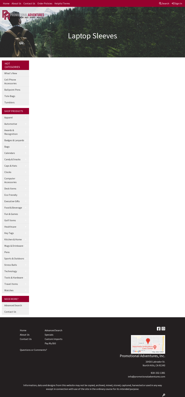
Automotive (10, 123)
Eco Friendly (10, 194)
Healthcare (10, 226)
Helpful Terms (62, 3)
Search (164, 3)
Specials (97, 13)
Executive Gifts (12, 201)
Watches (9, 290)
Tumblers (9, 102)
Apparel (8, 117)
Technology (10, 271)
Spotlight (132, 13)
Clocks (7, 172)
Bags (7, 146)
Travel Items (11, 283)
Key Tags (9, 233)
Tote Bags (9, 96)
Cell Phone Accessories (10, 81)
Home (6, 3)
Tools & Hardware (13, 277)
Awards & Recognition (11, 132)
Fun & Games (11, 213)
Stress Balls (10, 264)
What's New (10, 73)
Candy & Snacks (12, 159)
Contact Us (29, 3)
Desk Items (10, 188)
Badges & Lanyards (14, 140)
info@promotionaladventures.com (146, 376)
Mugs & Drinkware (13, 245)
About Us (16, 3)
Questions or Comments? (33, 349)
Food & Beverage (13, 207)
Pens (7, 252)
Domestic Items (81, 13)
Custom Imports (113, 13)
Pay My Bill (50, 343)
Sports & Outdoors (14, 258)
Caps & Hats (10, 165)
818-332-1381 (158, 372)
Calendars (9, 153)
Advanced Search (13, 305)
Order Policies (44, 3)
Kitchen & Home (13, 239)
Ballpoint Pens (12, 89)
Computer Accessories (10, 180)
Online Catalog (150, 13)
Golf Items (10, 220)
